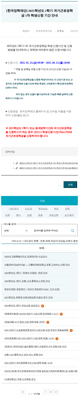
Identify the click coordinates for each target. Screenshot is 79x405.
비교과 (28, 208)
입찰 (29, 215)
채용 (40, 215)
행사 (18, 215)
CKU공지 (14, 208)
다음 (50, 391)
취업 (56, 208)
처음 (22, 391)
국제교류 (53, 215)
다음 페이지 (45, 391)
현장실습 (43, 208)
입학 (7, 215)
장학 (67, 208)
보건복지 (69, 215)
